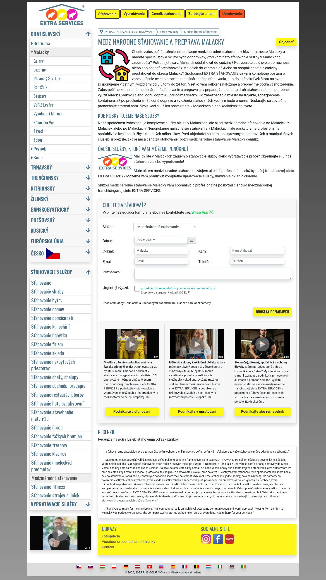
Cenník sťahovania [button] (166, 14)
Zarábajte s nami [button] (202, 14)
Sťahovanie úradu (47, 427)
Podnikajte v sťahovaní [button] (131, 411)
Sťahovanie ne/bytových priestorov (53, 365)
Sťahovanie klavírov (48, 453)
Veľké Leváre (44, 104)
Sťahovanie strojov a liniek (55, 495)
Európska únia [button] (47, 241)
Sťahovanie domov (47, 309)
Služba (108, 227)
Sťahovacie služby (47, 291)
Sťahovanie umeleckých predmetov (52, 465)
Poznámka (111, 272)
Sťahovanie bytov (46, 300)
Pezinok (38, 148)
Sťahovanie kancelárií (50, 326)
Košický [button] (39, 230)
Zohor (38, 139)
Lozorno (40, 69)
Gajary (39, 60)
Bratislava (40, 43)
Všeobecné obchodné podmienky (128, 541)
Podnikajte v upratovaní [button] (197, 411)
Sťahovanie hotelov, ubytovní (57, 403)
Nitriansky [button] (43, 188)
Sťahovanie (41, 282)
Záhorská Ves (44, 122)
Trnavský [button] (41, 167)
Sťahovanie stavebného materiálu (52, 415)
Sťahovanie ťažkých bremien (56, 436)
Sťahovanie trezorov (49, 445)
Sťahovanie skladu (47, 352)
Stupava (40, 96)
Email (107, 262)
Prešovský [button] (43, 220)
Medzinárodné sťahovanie (54, 477)
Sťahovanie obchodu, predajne (58, 385)
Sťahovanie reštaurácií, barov (57, 394)
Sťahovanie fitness (48, 486)
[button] (61, 273)
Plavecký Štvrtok (47, 78)
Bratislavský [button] (45, 33)
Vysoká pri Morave (48, 113)
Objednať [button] (286, 42)
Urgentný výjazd (115, 288)
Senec (37, 157)
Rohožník (40, 87)
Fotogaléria (111, 536)
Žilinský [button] (39, 198)
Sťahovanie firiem (47, 344)
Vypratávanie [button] (134, 14)
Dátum (108, 241)
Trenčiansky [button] (45, 177)
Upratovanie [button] (232, 14)
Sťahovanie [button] (107, 14)
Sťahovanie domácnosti (52, 317)
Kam (202, 251)
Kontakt (108, 547)
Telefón (204, 262)
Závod (38, 131)
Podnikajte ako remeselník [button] (262, 411)
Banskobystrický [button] (50, 209)
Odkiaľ (108, 251)
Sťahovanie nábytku (49, 335)
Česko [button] (45, 253)
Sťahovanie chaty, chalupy (54, 376)
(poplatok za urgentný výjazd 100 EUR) (165, 292)
